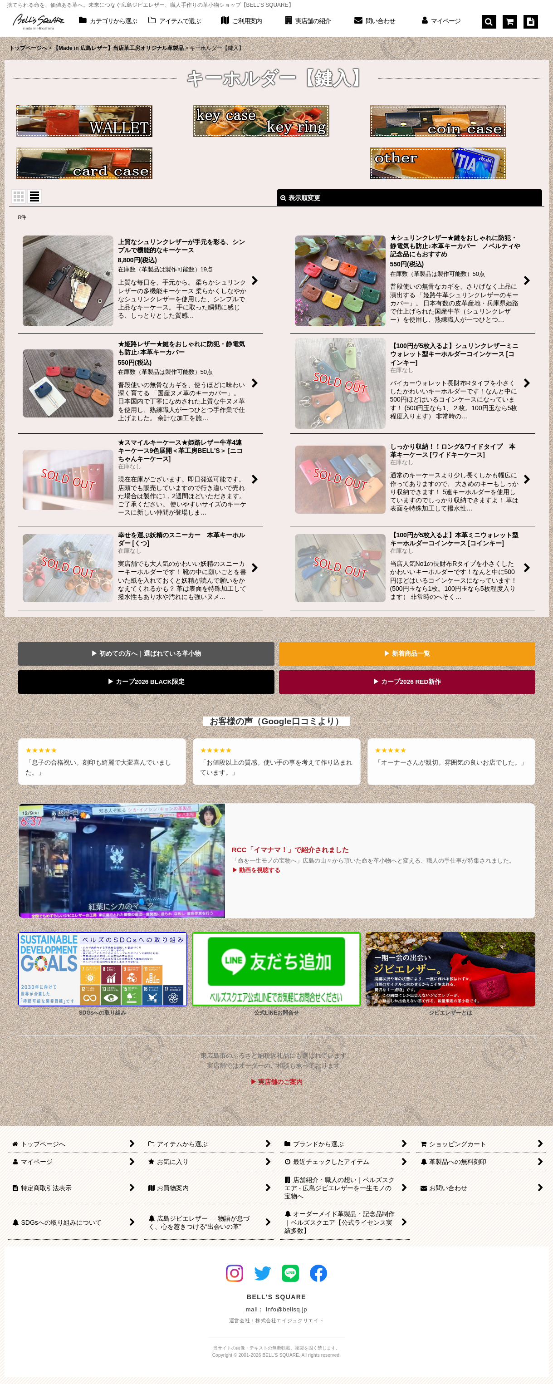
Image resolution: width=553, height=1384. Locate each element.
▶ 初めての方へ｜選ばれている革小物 (146, 653)
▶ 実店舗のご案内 (276, 1081)
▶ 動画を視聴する (256, 870)
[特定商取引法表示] (531, 22)
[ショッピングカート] (510, 22)
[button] (489, 22)
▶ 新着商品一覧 (407, 653)
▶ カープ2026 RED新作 (407, 681)
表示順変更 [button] (300, 197)
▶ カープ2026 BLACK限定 (146, 681)
